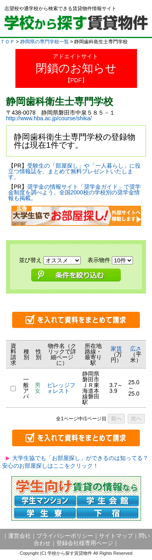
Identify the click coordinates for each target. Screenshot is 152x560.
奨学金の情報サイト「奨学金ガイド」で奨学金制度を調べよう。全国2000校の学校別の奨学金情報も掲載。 (74, 192)
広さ (135, 348)
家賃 (116, 348)
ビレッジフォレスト (61, 388)
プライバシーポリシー (64, 535)
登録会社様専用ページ (84, 543)
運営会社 (19, 535)
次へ (136, 418)
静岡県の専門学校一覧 (44, 42)
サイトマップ (116, 535)
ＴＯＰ (7, 42)
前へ (116, 418)
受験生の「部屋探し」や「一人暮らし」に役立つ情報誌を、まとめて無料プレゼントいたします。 (74, 171)
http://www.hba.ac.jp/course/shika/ (49, 118)
